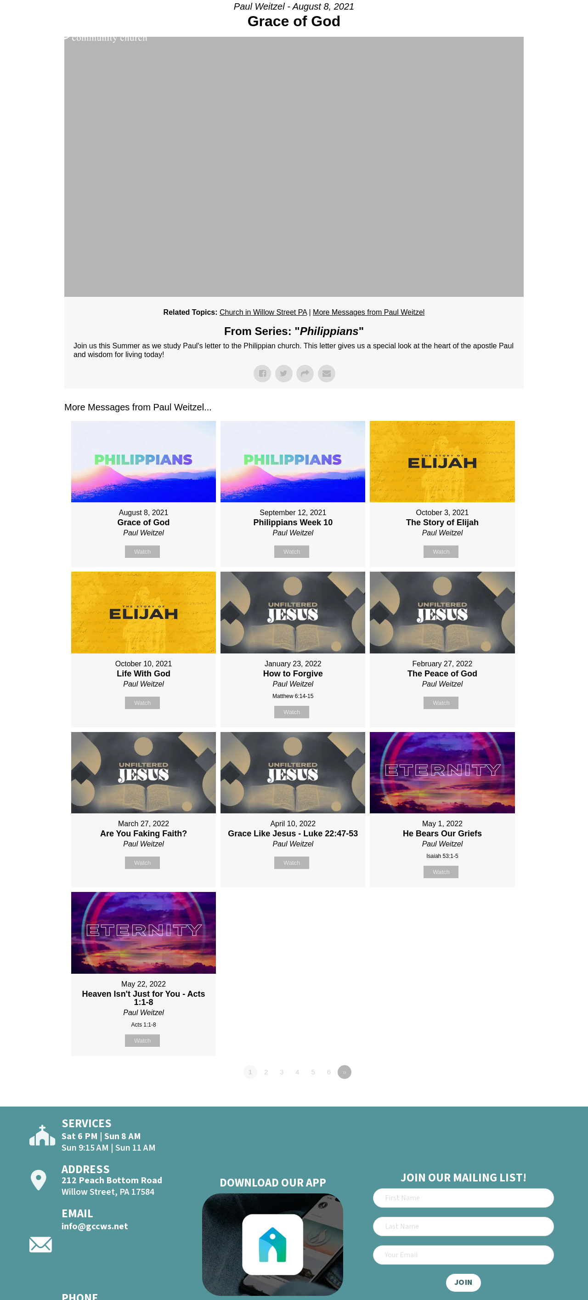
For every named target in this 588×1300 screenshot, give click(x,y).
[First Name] (463, 1198)
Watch (142, 551)
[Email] (463, 1255)
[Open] (564, 33)
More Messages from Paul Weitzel (368, 312)
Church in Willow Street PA (263, 312)
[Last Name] (463, 1226)
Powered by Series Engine (490, 1097)
